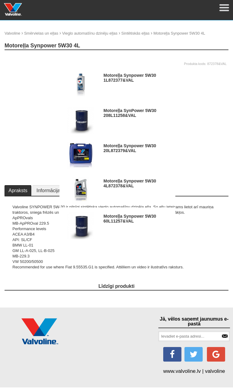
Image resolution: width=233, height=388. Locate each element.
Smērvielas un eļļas (41, 33)
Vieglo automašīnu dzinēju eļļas (90, 33)
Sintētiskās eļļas (135, 33)
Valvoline (12, 33)
